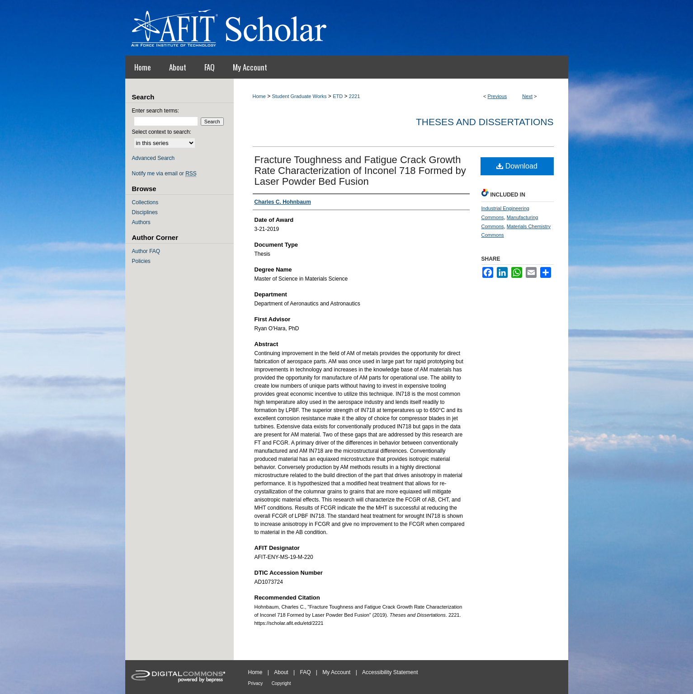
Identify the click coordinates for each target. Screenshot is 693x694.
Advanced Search (153, 158)
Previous (497, 96)
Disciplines (145, 212)
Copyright (281, 683)
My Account (336, 672)
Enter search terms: (155, 111)
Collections (145, 202)
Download (516, 166)
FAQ (305, 672)
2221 (354, 96)
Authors (141, 222)
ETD (338, 96)
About (281, 672)
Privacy (255, 683)
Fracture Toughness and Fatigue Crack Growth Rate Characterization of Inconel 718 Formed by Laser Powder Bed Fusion (360, 170)
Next (527, 96)
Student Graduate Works (299, 96)
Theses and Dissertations (485, 122)
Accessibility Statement (390, 672)
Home (259, 96)
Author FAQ (146, 251)
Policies (141, 261)
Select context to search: (161, 132)
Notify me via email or (164, 173)
